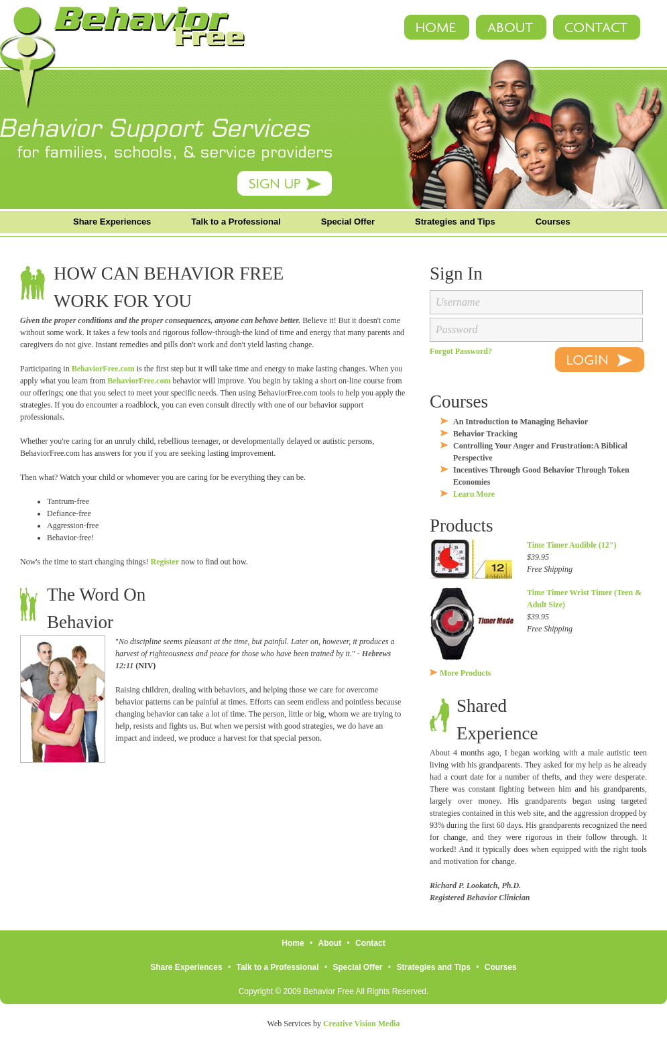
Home (293, 943)
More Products (465, 673)
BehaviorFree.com (103, 368)
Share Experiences (112, 222)
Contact (370, 943)
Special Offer (348, 222)
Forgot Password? (461, 351)
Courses (553, 222)
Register (164, 561)
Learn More (474, 494)
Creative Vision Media (361, 1023)
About (330, 943)
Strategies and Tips (455, 222)
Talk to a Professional (235, 222)
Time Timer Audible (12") (571, 545)
